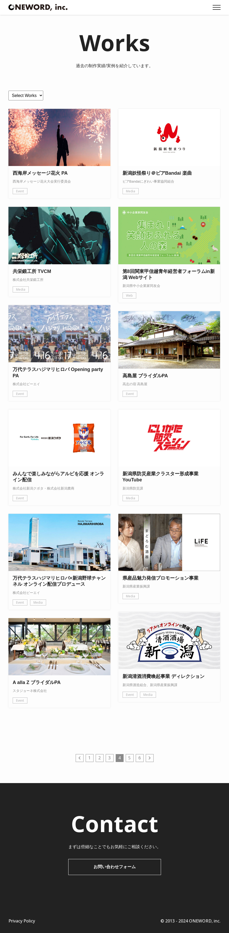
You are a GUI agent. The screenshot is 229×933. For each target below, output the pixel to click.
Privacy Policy (21, 921)
